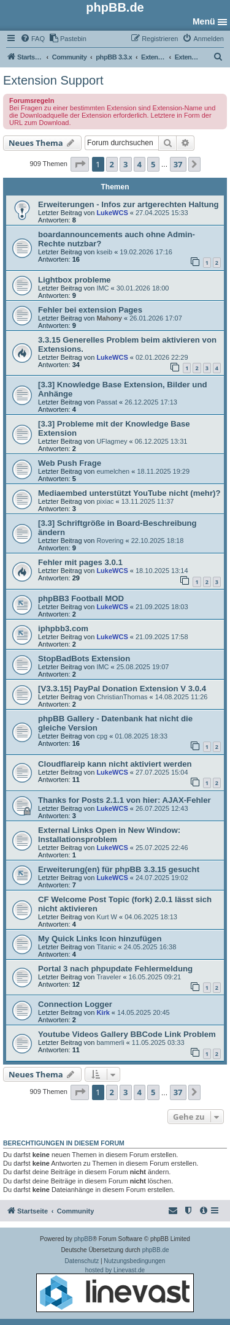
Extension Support (53, 80)
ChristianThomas (121, 696)
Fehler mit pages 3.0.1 (80, 562)
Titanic (106, 947)
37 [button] (178, 164)
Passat (106, 402)
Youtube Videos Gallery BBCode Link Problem (127, 1034)
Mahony (109, 318)
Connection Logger (75, 1004)
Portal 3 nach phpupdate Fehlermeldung (115, 968)
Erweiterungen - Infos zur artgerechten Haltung (128, 204)
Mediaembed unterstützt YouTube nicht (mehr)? (129, 493)
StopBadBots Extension (84, 658)
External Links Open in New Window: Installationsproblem (109, 835)
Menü (204, 21)
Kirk (102, 1012)
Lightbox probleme (74, 279)
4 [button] (139, 164)
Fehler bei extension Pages (90, 309)
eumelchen (112, 471)
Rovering (109, 540)
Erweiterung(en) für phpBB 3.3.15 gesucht (118, 869)
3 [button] (125, 164)
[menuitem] (32, 38)
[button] (80, 164)
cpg (101, 736)
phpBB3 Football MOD (81, 598)
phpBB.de (155, 1250)
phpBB (83, 1239)
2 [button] (112, 164)
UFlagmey (111, 441)
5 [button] (153, 164)
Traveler (108, 977)
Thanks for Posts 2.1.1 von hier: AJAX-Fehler (124, 800)
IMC (102, 288)
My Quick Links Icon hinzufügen (100, 938)
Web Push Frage (69, 463)
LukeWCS (112, 212)
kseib (104, 252)
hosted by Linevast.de (115, 1289)
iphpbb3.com (63, 628)
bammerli (110, 1042)
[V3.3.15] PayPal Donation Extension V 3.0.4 (122, 688)
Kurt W (106, 917)
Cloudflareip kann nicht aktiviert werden (115, 764)
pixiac (104, 501)
